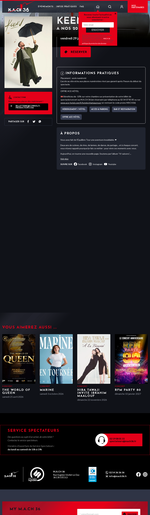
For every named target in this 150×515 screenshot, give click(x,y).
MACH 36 (106, 38)
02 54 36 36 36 (116, 472)
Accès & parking (99, 109)
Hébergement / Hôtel (73, 109)
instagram (95, 164)
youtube (110, 164)
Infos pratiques (66, 7)
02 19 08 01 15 (117, 438)
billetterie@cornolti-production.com (28, 107)
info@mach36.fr (118, 476)
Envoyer (98, 30)
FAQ (82, 7)
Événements (45, 7)
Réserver (79, 52)
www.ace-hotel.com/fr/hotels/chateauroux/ (81, 102)
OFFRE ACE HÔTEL (71, 117)
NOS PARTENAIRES (138, 7)
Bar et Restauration (124, 109)
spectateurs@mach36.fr (122, 441)
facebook (80, 164)
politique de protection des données (94, 43)
